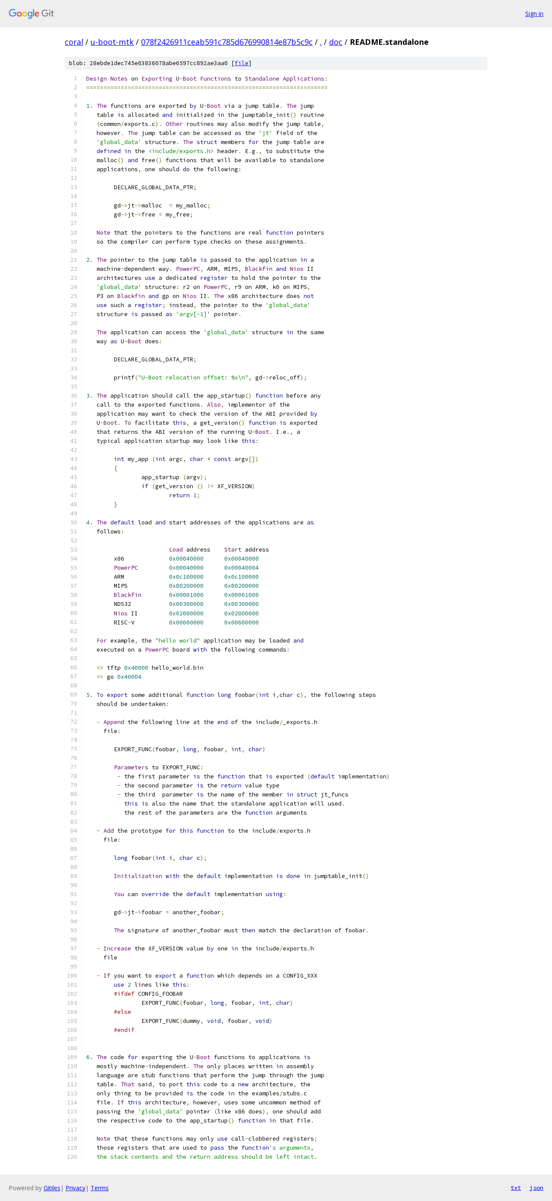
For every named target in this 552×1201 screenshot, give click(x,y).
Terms (100, 1188)
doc (335, 42)
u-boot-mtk (112, 42)
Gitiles (52, 1188)
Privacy (75, 1188)
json (536, 1188)
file (241, 63)
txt (516, 1188)
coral (74, 42)
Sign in (534, 13)
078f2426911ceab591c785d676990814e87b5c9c (227, 42)
